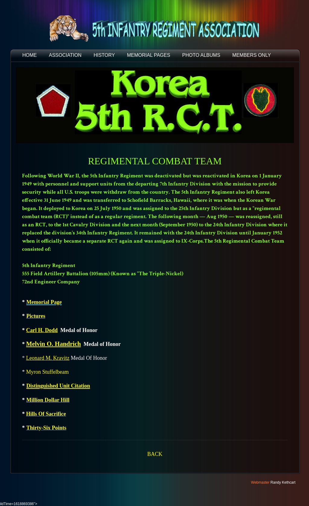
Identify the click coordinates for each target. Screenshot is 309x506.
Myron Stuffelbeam (47, 372)
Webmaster (260, 482)
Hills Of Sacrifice (46, 414)
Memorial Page (44, 302)
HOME (29, 55)
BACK (154, 454)
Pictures (35, 316)
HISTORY (104, 55)
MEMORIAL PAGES (148, 55)
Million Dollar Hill (47, 400)
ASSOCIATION (65, 55)
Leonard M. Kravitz (47, 358)
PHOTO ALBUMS (201, 55)
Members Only (251, 55)
